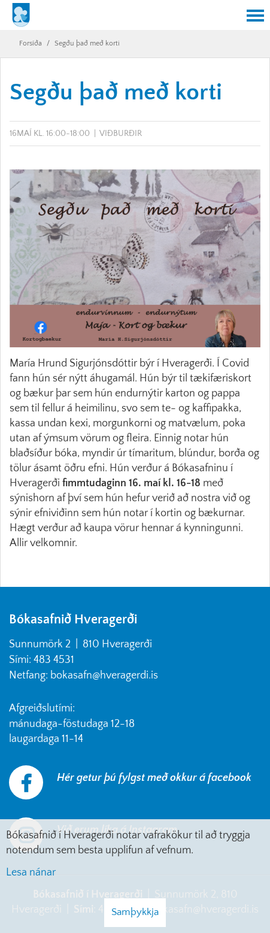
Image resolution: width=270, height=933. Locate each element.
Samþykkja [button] (135, 912)
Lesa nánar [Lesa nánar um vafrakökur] (31, 873)
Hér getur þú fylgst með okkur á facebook (154, 778)
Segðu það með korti (87, 43)
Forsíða (30, 43)
